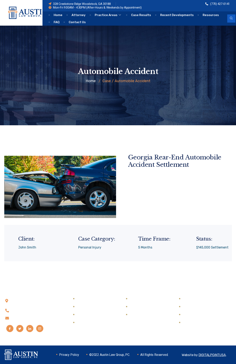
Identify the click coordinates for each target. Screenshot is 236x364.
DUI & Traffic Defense (146, 307)
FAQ (57, 22)
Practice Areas (108, 15)
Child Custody (88, 299)
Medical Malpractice (198, 323)
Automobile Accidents (200, 299)
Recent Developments (177, 15)
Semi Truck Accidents (199, 307)
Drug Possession (142, 299)
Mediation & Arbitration (147, 315)
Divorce (83, 315)
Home (58, 15)
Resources (211, 15)
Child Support (87, 307)
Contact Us (77, 22)
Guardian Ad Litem (91, 323)
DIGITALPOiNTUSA (212, 355)
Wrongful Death (195, 315)
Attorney (79, 15)
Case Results (141, 15)
